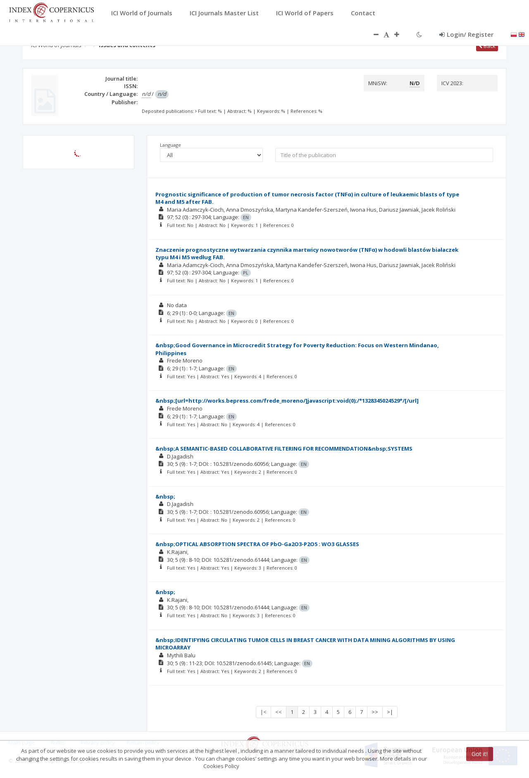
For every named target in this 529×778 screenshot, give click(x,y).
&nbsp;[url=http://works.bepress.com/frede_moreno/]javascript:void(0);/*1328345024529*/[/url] (287, 400)
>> (375, 712)
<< (278, 712)
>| (390, 712)
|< (263, 712)
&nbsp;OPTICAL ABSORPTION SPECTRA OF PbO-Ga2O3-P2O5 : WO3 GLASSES (257, 544)
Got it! (480, 754)
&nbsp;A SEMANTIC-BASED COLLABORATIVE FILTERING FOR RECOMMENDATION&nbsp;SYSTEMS (283, 448)
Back (487, 46)
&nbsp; (165, 496)
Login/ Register (466, 34)
